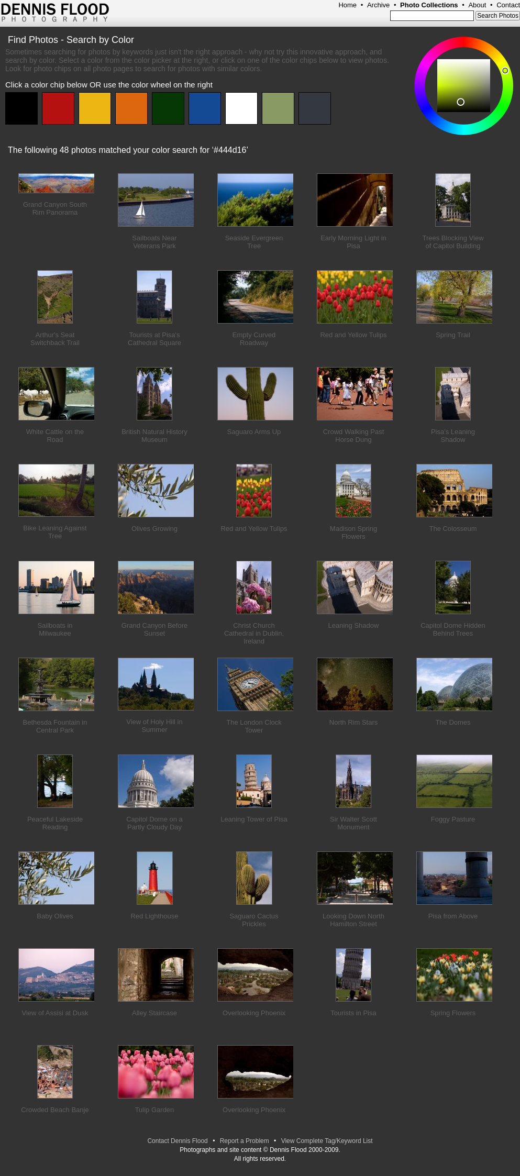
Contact (508, 5)
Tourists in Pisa (353, 1013)
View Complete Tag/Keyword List (327, 1141)
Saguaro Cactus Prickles (253, 920)
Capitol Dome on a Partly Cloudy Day (154, 823)
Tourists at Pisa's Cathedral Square (154, 339)
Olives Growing (154, 528)
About (477, 5)
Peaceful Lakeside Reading (55, 823)
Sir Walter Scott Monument (353, 823)
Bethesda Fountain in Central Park (55, 726)
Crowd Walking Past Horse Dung (353, 435)
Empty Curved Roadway (254, 339)
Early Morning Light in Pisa (353, 242)
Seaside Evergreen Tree (254, 242)
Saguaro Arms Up (254, 432)
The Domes (452, 722)
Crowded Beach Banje (54, 1110)
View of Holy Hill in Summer (154, 726)
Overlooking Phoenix (254, 1013)
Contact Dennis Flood (177, 1141)
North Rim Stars (353, 722)
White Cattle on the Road (55, 435)
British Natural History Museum (154, 435)
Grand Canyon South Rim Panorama (55, 208)
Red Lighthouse (154, 916)
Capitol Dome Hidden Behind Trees (453, 629)
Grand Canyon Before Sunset (154, 629)
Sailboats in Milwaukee (54, 629)
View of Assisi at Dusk (55, 1013)
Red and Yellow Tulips (353, 335)
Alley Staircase (154, 1013)
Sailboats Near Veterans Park (154, 242)
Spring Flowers (453, 1013)
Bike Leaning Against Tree (54, 532)
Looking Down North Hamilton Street (353, 920)
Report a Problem (244, 1141)
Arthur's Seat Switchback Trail (55, 339)
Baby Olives (55, 916)
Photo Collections (429, 5)
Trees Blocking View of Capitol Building (452, 242)
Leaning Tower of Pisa (253, 819)
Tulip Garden (154, 1110)
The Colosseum (453, 528)
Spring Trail (453, 335)
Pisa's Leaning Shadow (453, 435)
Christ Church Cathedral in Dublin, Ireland (254, 633)
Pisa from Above (453, 916)
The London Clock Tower (254, 726)
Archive (378, 5)
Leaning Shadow (353, 625)
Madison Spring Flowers (353, 532)
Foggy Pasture (453, 819)
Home (347, 5)
